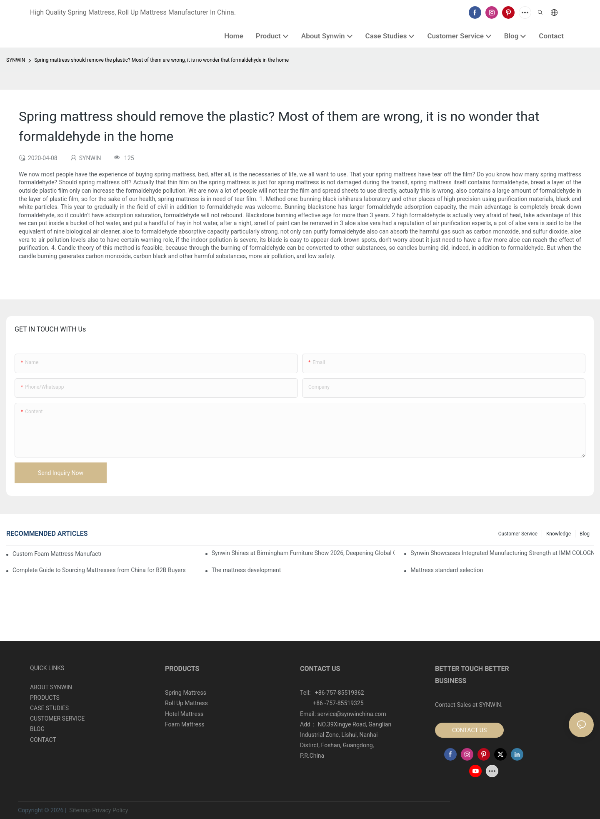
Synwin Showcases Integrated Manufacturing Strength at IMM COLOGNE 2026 (502, 553)
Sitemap (79, 810)
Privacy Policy (110, 810)
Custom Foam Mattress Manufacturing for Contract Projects (56, 553)
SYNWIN (15, 60)
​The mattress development (246, 570)
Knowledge (558, 534)
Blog (585, 534)
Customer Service (518, 534)
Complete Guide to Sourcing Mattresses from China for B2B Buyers (98, 570)
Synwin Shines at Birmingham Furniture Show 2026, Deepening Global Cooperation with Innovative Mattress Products (303, 553)
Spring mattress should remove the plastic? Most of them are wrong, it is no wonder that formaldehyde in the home (161, 60)
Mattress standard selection (446, 570)
